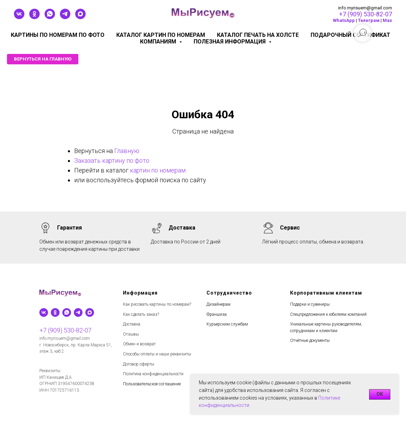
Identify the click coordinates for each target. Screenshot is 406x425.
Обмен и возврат (139, 344)
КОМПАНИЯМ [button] (159, 41)
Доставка (131, 324)
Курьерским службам (227, 324)
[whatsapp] (50, 17)
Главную (126, 150)
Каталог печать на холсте (258, 35)
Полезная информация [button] (230, 41)
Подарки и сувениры (310, 304)
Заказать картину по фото (111, 160)
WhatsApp (344, 20)
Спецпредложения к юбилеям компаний (328, 314)
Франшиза (216, 314)
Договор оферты (138, 364)
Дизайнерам (218, 304)
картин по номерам (158, 170)
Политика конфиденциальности (153, 373)
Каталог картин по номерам (160, 35)
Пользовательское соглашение (152, 384)
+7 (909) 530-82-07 (365, 14)
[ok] (34, 17)
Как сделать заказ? (141, 314)
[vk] (19, 17)
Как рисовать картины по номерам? (157, 304)
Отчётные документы (310, 340)
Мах (387, 20)
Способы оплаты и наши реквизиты (157, 354)
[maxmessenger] (80, 17)
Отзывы (131, 334)
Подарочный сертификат (350, 35)
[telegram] (65, 17)
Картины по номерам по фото (57, 35)
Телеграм (369, 20)
